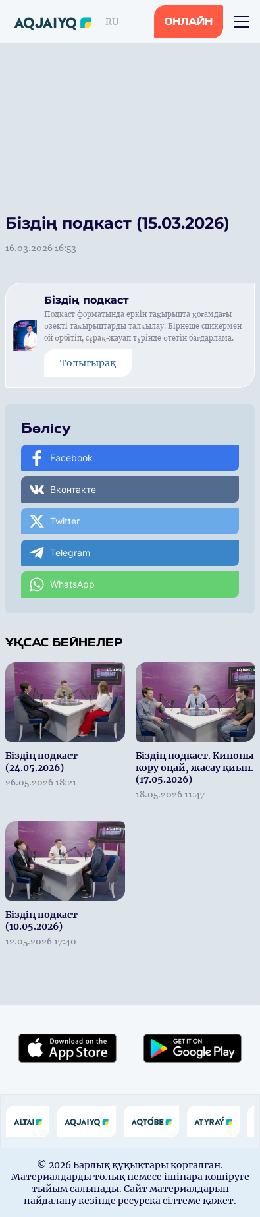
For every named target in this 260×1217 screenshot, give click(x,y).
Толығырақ (88, 363)
